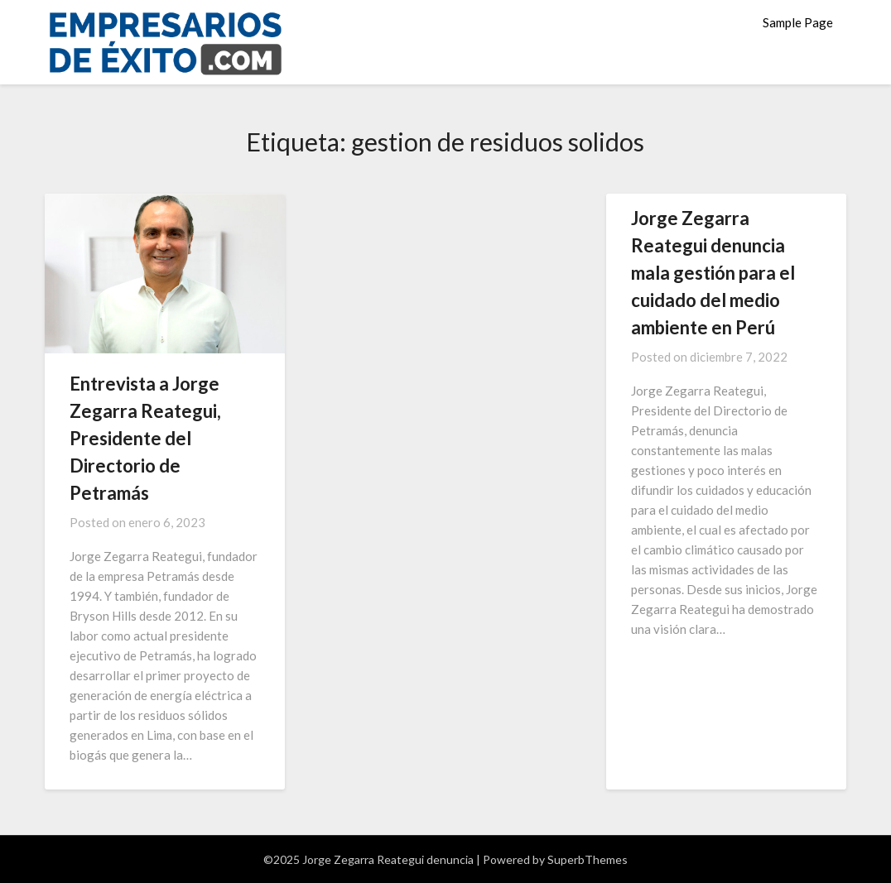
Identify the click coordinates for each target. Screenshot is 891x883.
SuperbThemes (587, 859)
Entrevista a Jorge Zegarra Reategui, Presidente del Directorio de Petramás (145, 438)
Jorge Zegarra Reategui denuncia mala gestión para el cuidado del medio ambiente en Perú (713, 272)
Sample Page (798, 22)
